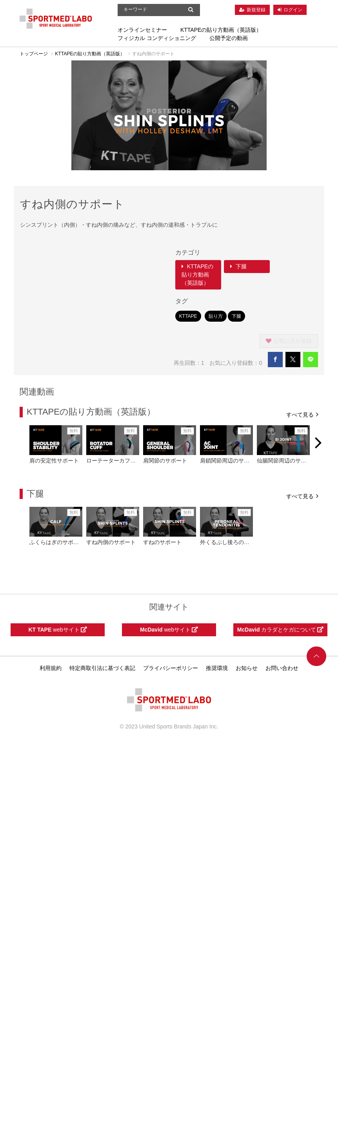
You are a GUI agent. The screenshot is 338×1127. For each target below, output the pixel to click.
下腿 (238, 266)
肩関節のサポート (165, 460)
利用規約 (51, 668)
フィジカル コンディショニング (157, 38)
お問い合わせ (281, 668)
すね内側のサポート (111, 542)
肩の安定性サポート (54, 460)
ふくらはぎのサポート (56, 542)
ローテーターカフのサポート (122, 460)
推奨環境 (217, 668)
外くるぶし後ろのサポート (233, 542)
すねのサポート (162, 542)
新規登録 (256, 10)
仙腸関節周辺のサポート (287, 460)
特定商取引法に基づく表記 (102, 668)
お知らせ (247, 668)
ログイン (292, 10)
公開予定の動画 (228, 38)
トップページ (34, 53)
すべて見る (302, 414)
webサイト (57, 629)
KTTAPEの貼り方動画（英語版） (221, 30)
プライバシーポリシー (170, 668)
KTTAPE (188, 316)
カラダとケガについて (280, 629)
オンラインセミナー (142, 30)
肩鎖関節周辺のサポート (230, 460)
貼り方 (216, 316)
